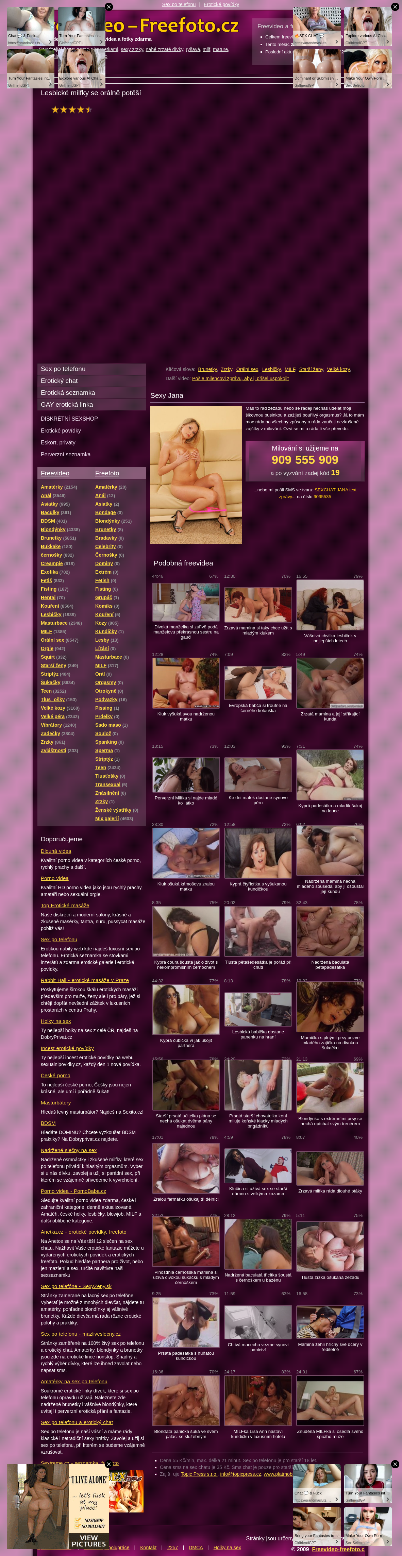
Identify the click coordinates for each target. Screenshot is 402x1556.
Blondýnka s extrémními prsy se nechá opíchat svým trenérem (330, 1121)
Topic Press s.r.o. (199, 1474)
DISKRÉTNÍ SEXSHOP (69, 419)
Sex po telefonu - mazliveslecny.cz (81, 1334)
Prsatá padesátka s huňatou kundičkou (186, 1356)
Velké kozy (338, 369)
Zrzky (226, 369)
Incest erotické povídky (67, 1048)
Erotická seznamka (68, 392)
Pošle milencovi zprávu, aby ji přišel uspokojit (240, 378)
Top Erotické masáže (65, 905)
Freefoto (107, 473)
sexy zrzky (132, 49)
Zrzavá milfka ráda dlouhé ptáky (330, 1191)
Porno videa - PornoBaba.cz (73, 1191)
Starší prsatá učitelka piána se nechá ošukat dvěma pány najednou (186, 1121)
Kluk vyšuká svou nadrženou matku (186, 716)
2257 (172, 1547)
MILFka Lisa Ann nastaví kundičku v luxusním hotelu (258, 1434)
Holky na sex (56, 1021)
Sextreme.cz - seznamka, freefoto (80, 1463)
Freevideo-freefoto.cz (339, 1549)
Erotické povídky (221, 4)
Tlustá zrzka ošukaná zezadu (330, 1277)
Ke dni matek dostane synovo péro (258, 800)
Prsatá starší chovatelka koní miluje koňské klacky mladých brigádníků (258, 1121)
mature (220, 49)
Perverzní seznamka (66, 454)
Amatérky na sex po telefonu (74, 1381)
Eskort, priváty (58, 442)
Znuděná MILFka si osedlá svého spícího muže (330, 1434)
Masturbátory (56, 1102)
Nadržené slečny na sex (69, 1150)
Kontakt (148, 1547)
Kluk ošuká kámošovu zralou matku (186, 886)
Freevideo (55, 473)
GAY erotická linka (67, 404)
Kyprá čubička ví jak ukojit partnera (186, 1043)
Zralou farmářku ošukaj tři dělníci (186, 1199)
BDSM (48, 1123)
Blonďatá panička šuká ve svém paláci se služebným (186, 1434)
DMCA (196, 1547)
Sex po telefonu (179, 4)
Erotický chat (59, 380)
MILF (290, 369)
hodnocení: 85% (74, 109)
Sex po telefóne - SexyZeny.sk (76, 1286)
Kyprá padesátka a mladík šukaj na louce (330, 808)
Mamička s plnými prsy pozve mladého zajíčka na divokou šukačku (330, 1042)
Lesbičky (271, 369)
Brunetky (207, 369)
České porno (55, 1075)
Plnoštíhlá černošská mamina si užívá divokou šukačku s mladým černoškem (186, 1277)
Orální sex (247, 369)
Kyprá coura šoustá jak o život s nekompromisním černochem (186, 965)
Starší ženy (311, 369)
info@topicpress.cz (240, 1474)
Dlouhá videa (56, 851)
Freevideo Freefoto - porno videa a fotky (138, 25)
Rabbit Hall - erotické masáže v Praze (85, 980)
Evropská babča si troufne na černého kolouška (258, 708)
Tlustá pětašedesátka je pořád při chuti (258, 965)
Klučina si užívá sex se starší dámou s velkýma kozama (258, 1191)
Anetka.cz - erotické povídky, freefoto (84, 1232)
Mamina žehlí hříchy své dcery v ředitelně (330, 1347)
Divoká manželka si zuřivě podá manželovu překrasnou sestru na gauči (186, 632)
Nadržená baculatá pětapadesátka (330, 965)
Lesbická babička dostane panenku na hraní (258, 1034)
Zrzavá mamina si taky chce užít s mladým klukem (258, 630)
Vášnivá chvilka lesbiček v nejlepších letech (330, 638)
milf (206, 49)
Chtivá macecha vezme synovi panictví (258, 1347)
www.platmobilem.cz (285, 1474)
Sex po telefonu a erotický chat (77, 1422)
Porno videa (55, 878)
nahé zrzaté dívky (164, 49)
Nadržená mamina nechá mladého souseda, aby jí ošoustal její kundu (330, 886)
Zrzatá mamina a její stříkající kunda (330, 716)
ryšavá (193, 49)
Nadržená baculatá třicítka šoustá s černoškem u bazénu (258, 1277)
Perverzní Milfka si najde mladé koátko (186, 800)
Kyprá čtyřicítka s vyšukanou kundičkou (258, 886)
